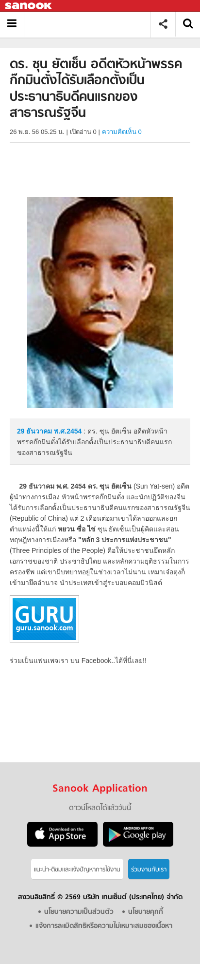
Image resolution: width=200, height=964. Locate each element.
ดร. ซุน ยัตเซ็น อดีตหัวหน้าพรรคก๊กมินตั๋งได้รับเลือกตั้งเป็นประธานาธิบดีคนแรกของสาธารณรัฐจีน (91, 24)
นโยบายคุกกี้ (145, 912)
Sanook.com (29, 6)
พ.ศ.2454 (68, 431)
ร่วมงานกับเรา (149, 870)
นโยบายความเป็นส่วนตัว (79, 912)
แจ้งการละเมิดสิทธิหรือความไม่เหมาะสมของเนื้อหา (103, 926)
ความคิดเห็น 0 (122, 131)
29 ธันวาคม (35, 431)
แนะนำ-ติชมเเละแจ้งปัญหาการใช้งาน (77, 870)
